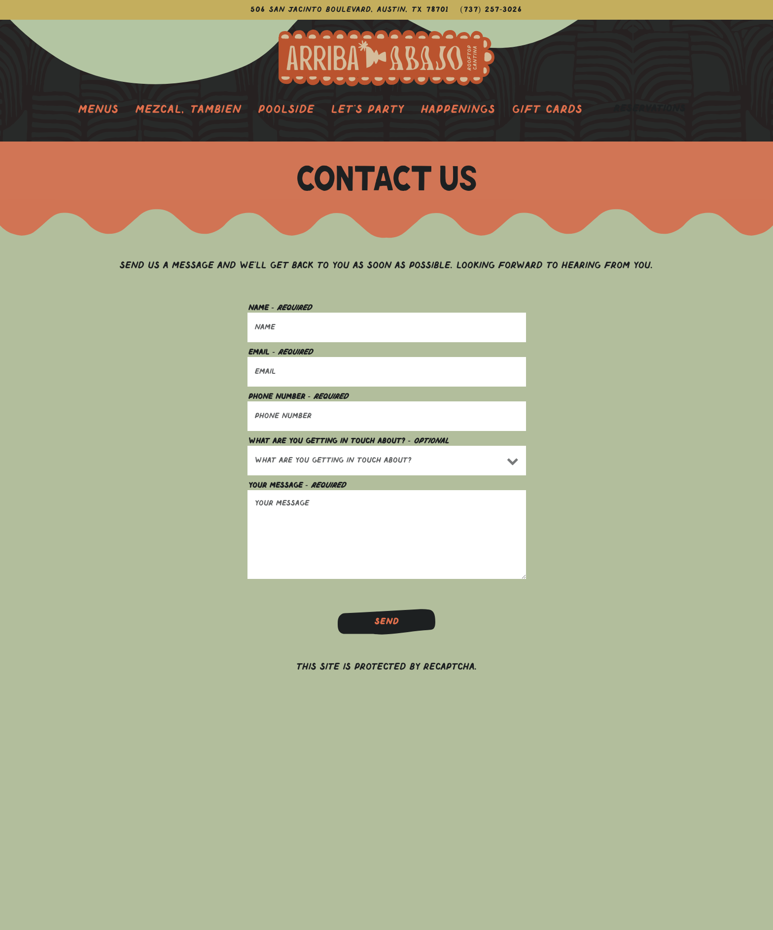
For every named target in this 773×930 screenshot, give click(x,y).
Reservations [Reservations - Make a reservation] (650, 109)
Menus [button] (98, 110)
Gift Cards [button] (547, 110)
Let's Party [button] (367, 110)
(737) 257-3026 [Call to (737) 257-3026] (491, 9)
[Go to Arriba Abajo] (349, 10)
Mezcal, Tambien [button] (189, 110)
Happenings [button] (458, 110)
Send (387, 622)
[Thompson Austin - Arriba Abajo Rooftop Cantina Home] (386, 58)
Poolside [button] (286, 110)
